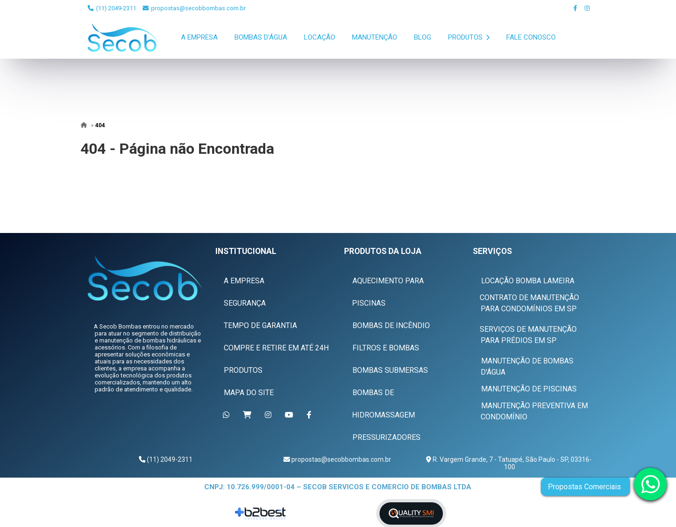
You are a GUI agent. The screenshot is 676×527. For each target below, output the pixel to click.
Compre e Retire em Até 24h (276, 347)
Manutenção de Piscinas (529, 388)
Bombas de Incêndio (391, 325)
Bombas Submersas (390, 370)
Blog (422, 37)
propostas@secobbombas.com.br (194, 8)
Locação (319, 37)
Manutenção (374, 37)
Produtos (469, 37)
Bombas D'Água (261, 37)
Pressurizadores (386, 437)
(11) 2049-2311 (112, 8)
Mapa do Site (249, 392)
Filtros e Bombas (385, 347)
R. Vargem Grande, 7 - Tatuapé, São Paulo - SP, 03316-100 (511, 463)
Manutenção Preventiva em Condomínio (534, 411)
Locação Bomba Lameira (527, 280)
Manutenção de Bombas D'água (527, 366)
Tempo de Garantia (260, 325)
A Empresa (199, 37)
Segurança (245, 303)
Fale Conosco (531, 37)
